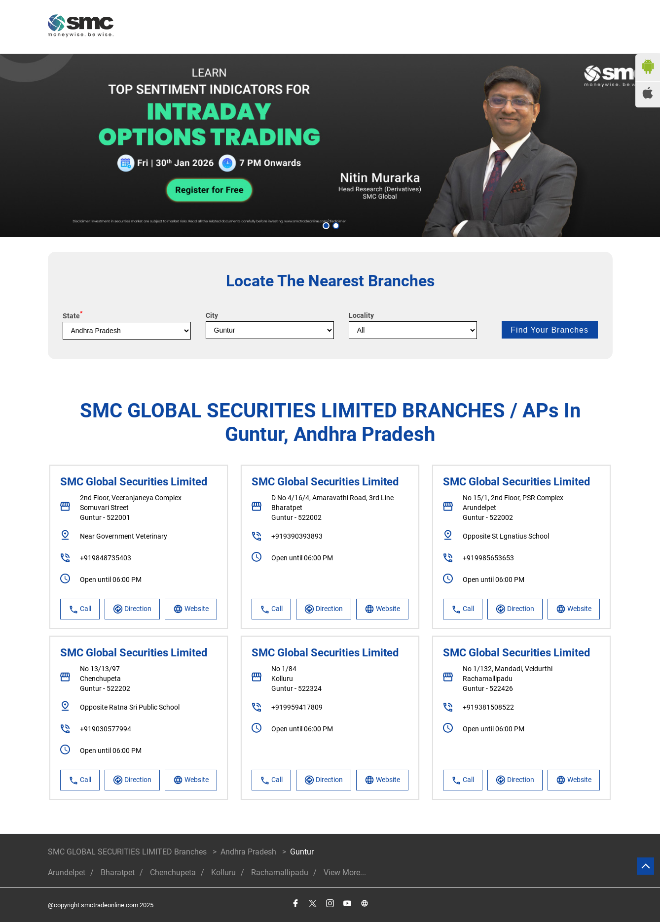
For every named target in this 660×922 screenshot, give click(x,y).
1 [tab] (325, 224)
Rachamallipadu (279, 872)
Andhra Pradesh (248, 851)
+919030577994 (105, 729)
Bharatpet (118, 872)
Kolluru (223, 872)
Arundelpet (66, 872)
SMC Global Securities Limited (133, 482)
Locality (361, 315)
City (212, 315)
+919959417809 (297, 707)
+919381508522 (488, 707)
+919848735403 (105, 558)
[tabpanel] (330, 145)
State (72, 316)
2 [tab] (334, 224)
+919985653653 (488, 558)
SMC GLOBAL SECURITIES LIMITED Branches (128, 851)
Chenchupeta (173, 872)
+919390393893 (297, 536)
